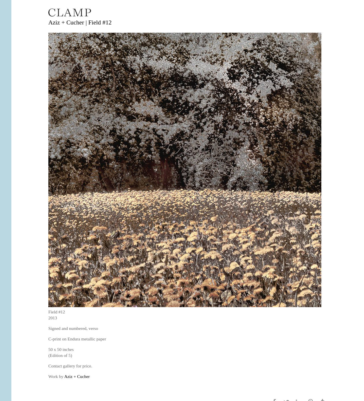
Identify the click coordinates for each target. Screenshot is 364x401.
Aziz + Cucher (77, 376)
